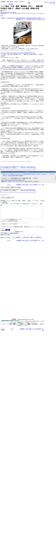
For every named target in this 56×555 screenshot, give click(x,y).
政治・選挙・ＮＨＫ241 (13, 1)
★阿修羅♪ (3, 1)
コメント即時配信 (16, 239)
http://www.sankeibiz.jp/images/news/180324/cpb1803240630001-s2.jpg (19, 69)
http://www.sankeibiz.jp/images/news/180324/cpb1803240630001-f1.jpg (28, 61)
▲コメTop (46, 2)
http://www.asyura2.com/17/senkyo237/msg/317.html (13, 179)
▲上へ (9, 184)
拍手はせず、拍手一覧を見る (28, 167)
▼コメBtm (52, 2)
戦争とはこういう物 (13, 174)
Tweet (2, 15)
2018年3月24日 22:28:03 (29, 174)
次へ (51, 3)
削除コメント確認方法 (35, 239)
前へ (54, 3)
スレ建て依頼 (25, 239)
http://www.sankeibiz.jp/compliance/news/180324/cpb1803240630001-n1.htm (18, 52)
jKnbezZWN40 (43, 174)
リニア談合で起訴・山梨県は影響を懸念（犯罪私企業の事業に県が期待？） (24, 18)
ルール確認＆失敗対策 (12, 235)
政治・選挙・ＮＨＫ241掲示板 (30, 184)
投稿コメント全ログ (6, 239)
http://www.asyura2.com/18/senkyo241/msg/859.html (8, 12)
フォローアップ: (5, 194)
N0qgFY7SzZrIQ (32, 13)
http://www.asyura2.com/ (23, 321)
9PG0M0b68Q (38, 174)
